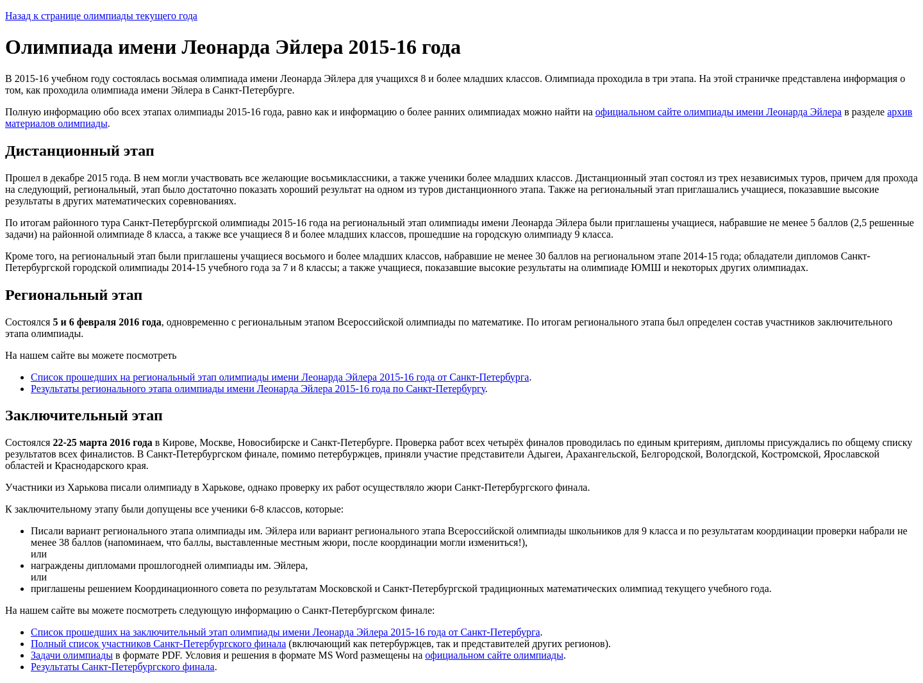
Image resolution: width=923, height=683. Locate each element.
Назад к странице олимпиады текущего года (101, 15)
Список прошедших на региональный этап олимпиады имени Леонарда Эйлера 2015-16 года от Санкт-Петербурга (280, 377)
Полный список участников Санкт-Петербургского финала (158, 643)
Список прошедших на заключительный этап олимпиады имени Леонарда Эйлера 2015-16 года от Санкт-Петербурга (285, 632)
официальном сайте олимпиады (494, 655)
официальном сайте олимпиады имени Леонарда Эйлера (718, 111)
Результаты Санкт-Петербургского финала (123, 666)
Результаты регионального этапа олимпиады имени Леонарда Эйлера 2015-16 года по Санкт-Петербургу (258, 388)
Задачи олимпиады (72, 655)
